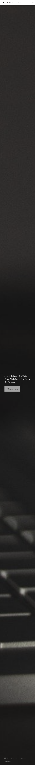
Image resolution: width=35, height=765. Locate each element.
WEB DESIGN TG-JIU (11, 2)
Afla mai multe (12, 389)
